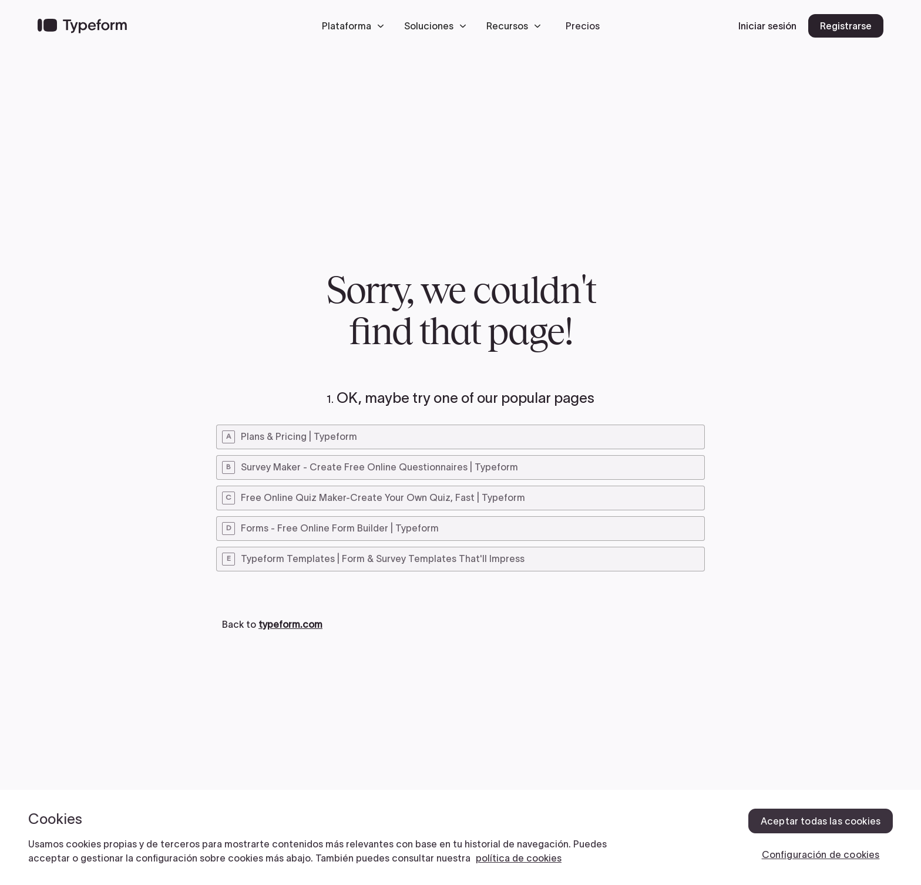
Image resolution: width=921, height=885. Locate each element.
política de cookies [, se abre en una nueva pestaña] (519, 858)
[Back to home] (82, 26)
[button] (356, 26)
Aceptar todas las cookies (820, 821)
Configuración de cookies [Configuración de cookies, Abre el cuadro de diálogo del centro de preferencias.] (821, 854)
